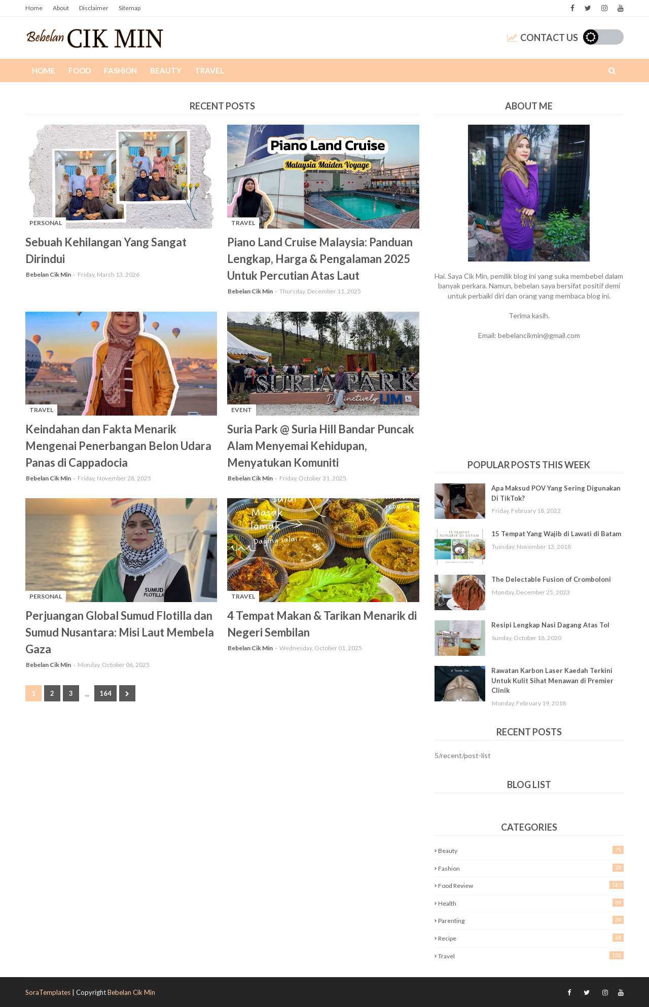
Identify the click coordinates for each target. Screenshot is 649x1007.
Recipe (531, 938)
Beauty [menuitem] (166, 70)
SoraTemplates (47, 992)
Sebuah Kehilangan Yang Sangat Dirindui (106, 250)
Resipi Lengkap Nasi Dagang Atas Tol (550, 625)
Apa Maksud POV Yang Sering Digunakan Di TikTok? (556, 493)
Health (531, 903)
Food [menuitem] (79, 70)
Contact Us (542, 37)
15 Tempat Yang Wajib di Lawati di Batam (556, 534)
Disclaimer (94, 8)
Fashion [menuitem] (120, 70)
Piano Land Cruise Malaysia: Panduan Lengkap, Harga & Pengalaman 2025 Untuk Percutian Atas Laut (320, 258)
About (61, 8)
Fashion (531, 868)
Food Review (531, 885)
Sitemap (129, 8)
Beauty (531, 850)
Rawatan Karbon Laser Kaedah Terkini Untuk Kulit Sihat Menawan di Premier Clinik (552, 680)
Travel (531, 955)
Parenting (531, 920)
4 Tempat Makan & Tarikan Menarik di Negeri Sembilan (322, 624)
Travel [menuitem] (209, 70)
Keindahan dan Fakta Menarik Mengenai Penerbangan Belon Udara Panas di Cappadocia (118, 445)
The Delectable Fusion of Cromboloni (551, 579)
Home (34, 8)
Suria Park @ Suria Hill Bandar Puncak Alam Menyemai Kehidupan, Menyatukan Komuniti (320, 445)
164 (105, 693)
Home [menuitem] (43, 70)
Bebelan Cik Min (48, 274)
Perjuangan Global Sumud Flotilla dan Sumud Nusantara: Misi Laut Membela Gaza (119, 632)
